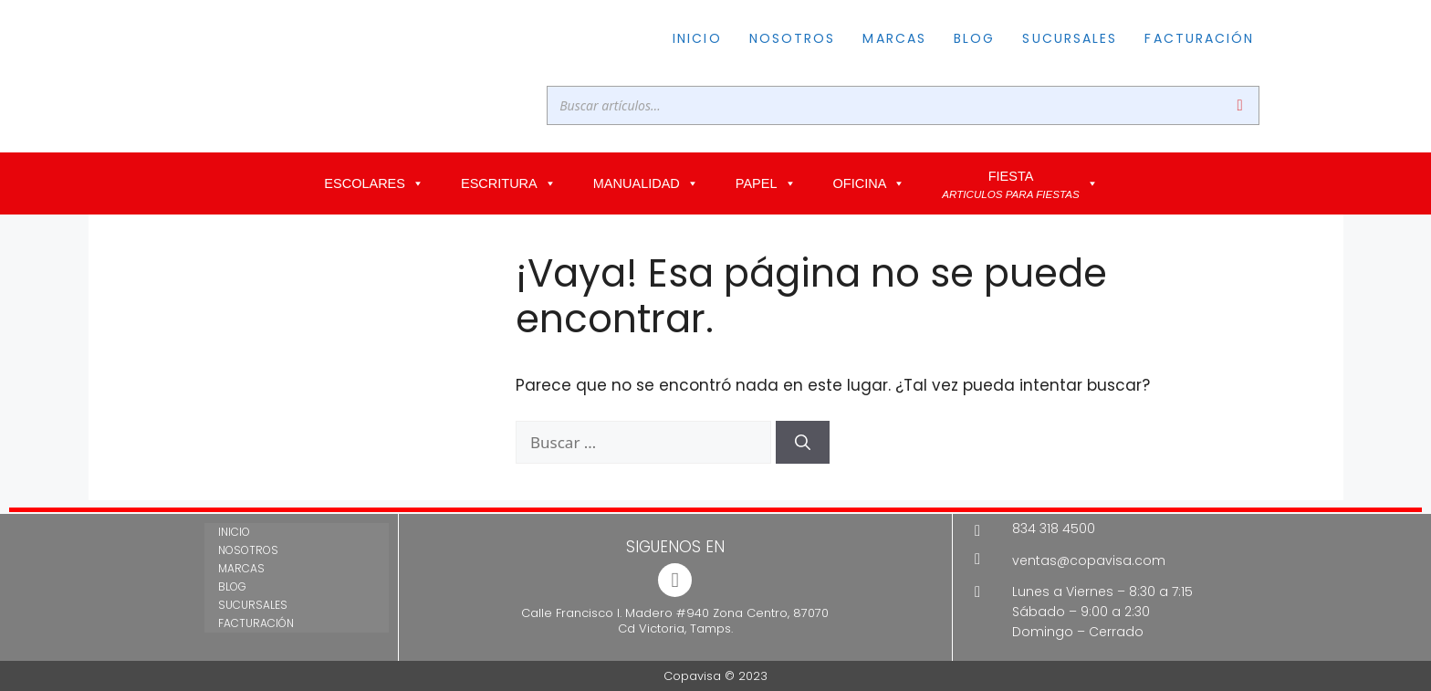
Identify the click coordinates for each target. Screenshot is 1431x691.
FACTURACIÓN (1199, 38)
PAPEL (766, 183)
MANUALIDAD (646, 183)
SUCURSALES (1069, 38)
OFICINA (869, 183)
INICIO (697, 38)
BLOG (974, 38)
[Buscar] (1240, 105)
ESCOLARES (374, 183)
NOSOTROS (792, 38)
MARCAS (894, 38)
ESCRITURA (509, 183)
